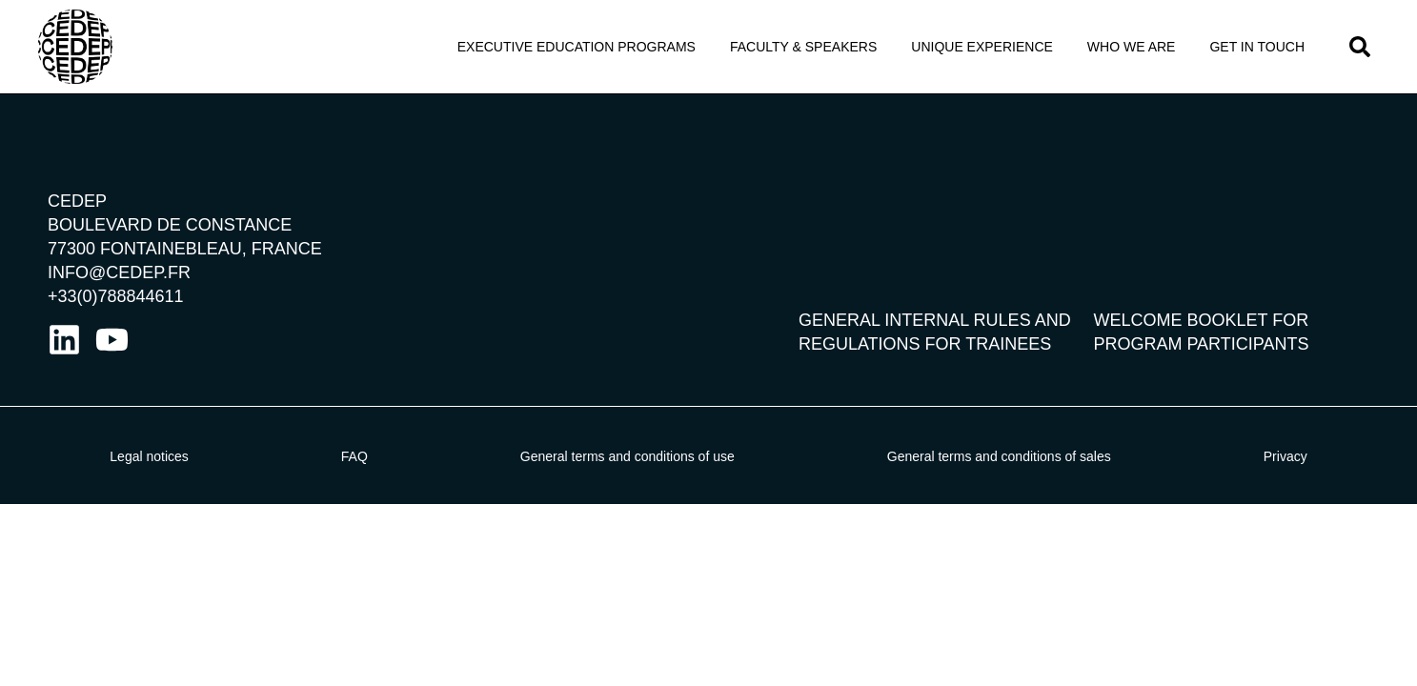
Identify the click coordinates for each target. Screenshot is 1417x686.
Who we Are (1131, 46)
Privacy (1285, 456)
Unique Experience (982, 46)
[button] (1360, 47)
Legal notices (149, 456)
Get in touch (1257, 46)
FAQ (354, 456)
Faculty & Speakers (803, 46)
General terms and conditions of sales (999, 456)
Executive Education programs (576, 46)
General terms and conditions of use (627, 456)
